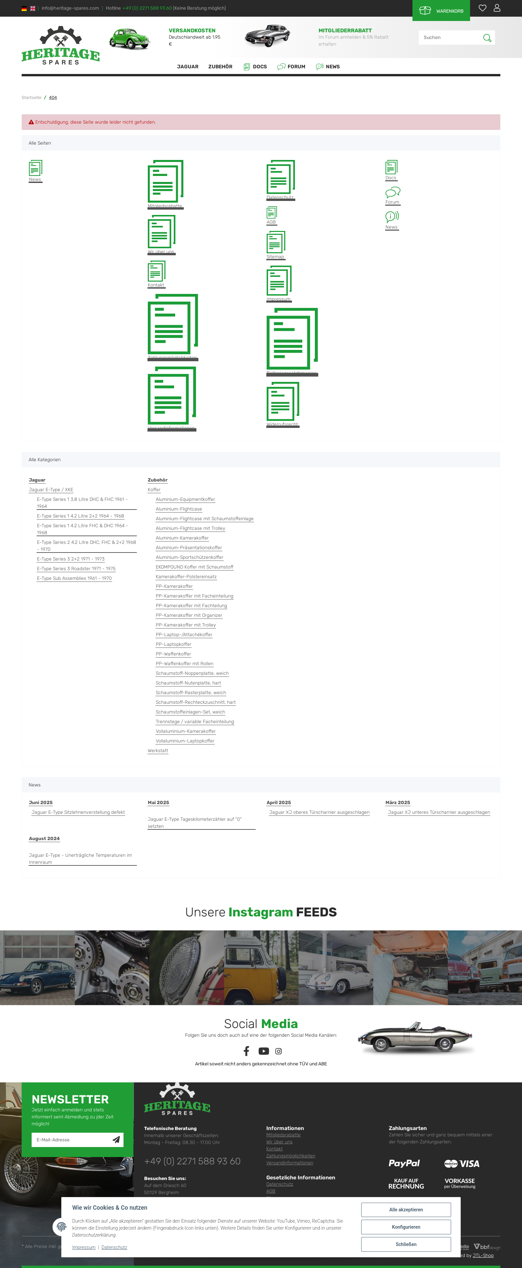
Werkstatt (158, 750)
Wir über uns (161, 235)
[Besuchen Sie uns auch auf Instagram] (278, 1051)
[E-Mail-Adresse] (72, 1140)
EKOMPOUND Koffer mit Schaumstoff (194, 567)
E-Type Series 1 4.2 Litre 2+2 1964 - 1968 (80, 516)
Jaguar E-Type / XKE (51, 490)
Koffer (154, 490)
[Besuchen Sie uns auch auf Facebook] (246, 1051)
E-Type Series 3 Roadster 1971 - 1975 (76, 569)
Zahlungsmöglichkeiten (173, 327)
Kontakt (156, 274)
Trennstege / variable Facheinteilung (195, 721)
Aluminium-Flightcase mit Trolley (190, 528)
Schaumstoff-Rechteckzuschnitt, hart (196, 702)
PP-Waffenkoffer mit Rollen (184, 663)
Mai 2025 (158, 802)
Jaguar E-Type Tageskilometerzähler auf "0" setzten (195, 822)
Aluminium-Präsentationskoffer (189, 548)
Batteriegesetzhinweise (292, 342)
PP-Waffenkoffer (173, 654)
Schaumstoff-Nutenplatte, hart (188, 683)
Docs (254, 66)
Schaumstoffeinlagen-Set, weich (190, 712)
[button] (494, 7)
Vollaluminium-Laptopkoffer (185, 741)
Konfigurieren (406, 1227)
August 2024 (44, 838)
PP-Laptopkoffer (173, 644)
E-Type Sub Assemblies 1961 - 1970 (74, 578)
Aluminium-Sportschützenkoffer (189, 557)
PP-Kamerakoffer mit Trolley (186, 625)
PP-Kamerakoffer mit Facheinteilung (194, 596)
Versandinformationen (172, 399)
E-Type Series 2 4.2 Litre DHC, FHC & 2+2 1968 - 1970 (86, 546)
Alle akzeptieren (406, 1209)
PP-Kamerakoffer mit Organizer (189, 615)
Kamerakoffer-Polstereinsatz (186, 577)
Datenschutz (281, 180)
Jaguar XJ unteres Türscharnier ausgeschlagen (439, 812)
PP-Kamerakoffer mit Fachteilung (191, 606)
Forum (291, 66)
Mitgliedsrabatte (165, 184)
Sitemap (276, 245)
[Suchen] (451, 37)
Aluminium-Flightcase (179, 509)
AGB (272, 215)
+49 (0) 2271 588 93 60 (147, 8)
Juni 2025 (41, 802)
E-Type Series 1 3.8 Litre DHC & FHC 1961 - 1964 (82, 503)
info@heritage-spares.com (70, 8)
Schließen (406, 1244)
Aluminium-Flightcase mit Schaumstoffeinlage (205, 519)
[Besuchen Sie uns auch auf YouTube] (264, 1051)
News (327, 66)
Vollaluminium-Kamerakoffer (186, 731)
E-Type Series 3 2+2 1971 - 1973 (71, 559)
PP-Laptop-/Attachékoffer (184, 634)
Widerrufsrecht (283, 405)
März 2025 (398, 802)
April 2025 (279, 802)
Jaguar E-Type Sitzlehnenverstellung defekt (78, 812)
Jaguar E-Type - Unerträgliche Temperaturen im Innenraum (80, 858)
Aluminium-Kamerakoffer (182, 538)
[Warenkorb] (441, 10)
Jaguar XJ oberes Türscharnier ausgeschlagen (319, 812)
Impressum (279, 284)
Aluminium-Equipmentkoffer (185, 499)
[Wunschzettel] (479, 8)
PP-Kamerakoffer (174, 586)
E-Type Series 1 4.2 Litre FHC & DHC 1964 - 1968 (82, 529)
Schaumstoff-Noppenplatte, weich (192, 673)
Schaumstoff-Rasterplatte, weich (191, 692)
